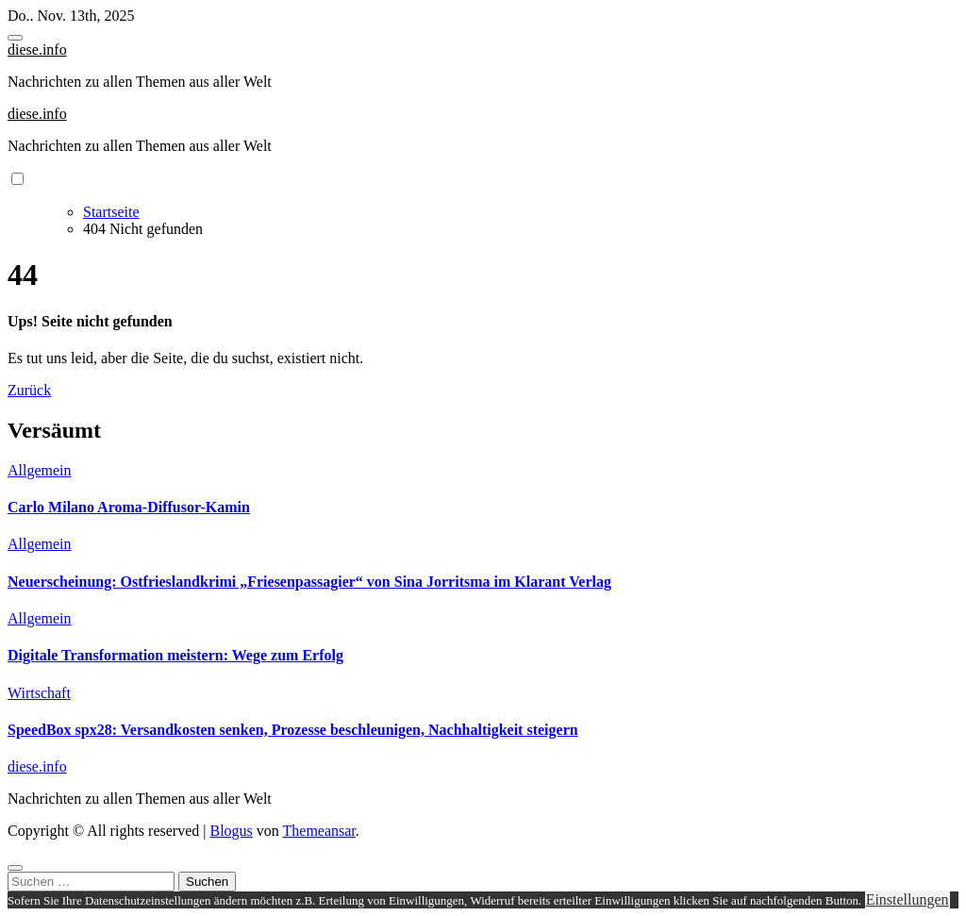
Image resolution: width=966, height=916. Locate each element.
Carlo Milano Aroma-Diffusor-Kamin (129, 507)
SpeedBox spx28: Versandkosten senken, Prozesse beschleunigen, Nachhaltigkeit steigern (293, 730)
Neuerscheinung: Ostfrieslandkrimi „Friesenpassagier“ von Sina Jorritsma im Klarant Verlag (309, 582)
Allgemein (40, 470)
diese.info (37, 50)
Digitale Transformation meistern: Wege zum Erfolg (175, 655)
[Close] (15, 868)
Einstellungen (907, 899)
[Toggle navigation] (15, 38)
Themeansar (319, 831)
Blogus (230, 831)
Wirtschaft (39, 693)
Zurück (29, 390)
